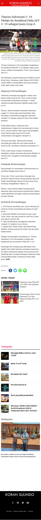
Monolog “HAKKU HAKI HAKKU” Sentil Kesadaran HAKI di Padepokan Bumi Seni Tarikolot (24, 408)
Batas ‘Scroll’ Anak (18, 364)
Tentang (30, 511)
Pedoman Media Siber (20, 511)
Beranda (9, 511)
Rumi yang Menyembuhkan (22, 395)
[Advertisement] (20, 323)
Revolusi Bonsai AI (18, 385)
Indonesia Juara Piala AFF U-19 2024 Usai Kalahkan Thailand (29, 284)
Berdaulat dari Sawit (19, 374)
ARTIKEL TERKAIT (8, 278)
